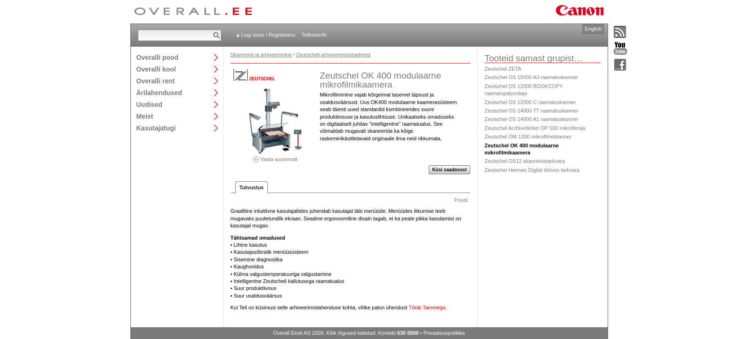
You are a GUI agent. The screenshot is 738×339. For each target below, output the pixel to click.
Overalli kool (156, 69)
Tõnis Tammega (427, 307)
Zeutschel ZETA (503, 69)
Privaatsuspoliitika (444, 333)
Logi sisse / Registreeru (268, 35)
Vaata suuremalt (275, 156)
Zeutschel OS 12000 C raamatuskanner (530, 102)
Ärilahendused (159, 92)
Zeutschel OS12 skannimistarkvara (525, 161)
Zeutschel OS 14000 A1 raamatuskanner (531, 119)
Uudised (149, 104)
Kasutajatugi (156, 127)
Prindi (460, 200)
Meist (144, 116)
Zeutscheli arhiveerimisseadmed (333, 54)
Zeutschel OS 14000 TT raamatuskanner (531, 110)
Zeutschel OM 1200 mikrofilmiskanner (528, 136)
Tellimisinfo (314, 35)
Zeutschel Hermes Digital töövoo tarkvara (532, 170)
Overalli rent (155, 80)
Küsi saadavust (449, 169)
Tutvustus (252, 187)
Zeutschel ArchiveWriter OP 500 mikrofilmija (535, 128)
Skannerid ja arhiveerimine (261, 54)
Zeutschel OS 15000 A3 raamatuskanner (531, 77)
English (593, 29)
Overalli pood (157, 57)
